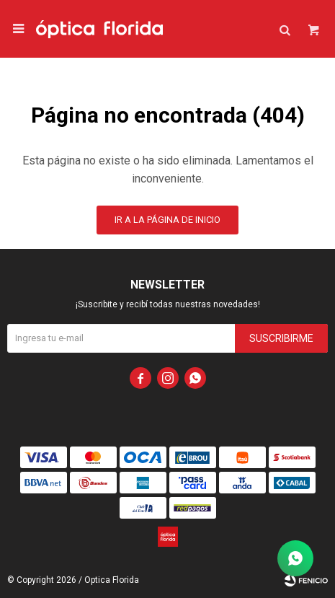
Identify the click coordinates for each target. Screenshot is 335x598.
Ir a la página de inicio (167, 219)
